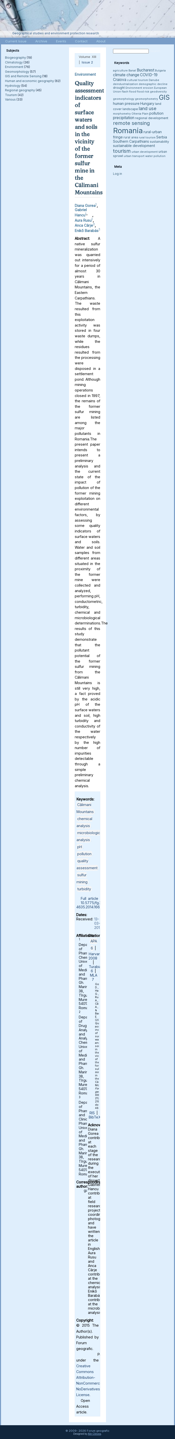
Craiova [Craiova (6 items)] (119, 79)
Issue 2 (87, 62)
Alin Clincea (94, 1433)
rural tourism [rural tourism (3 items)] (147, 137)
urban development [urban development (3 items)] (145, 151)
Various (10, 99)
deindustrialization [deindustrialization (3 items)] (125, 84)
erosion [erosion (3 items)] (148, 88)
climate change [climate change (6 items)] (126, 74)
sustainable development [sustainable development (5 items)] (134, 145)
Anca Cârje (84, 225)
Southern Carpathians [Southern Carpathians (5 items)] (131, 141)
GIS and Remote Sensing (23, 76)
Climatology (14, 62)
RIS (92, 1113)
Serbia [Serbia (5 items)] (161, 137)
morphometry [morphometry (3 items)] (122, 113)
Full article (89, 898)
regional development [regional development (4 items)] (151, 118)
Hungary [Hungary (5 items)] (147, 103)
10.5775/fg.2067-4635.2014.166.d (93, 905)
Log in (117, 174)
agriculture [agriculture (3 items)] (120, 70)
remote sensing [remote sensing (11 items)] (131, 123)
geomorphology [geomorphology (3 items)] (123, 99)
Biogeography (15, 57)
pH (79, 847)
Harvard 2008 (95, 956)
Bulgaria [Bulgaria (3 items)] (160, 70)
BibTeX (95, 1117)
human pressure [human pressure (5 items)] (126, 103)
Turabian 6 (96, 969)
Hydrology (12, 86)
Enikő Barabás (86, 230)
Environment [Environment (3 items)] (134, 88)
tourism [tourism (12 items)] (122, 151)
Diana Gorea (85, 205)
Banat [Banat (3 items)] (132, 70)
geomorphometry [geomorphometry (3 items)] (146, 99)
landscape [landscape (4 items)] (130, 109)
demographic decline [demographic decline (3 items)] (153, 84)
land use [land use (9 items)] (147, 108)
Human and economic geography (29, 81)
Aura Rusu (83, 220)
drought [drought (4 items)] (119, 88)
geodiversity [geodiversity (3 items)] (158, 91)
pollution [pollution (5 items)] (156, 113)
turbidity (84, 889)
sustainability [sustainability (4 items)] (159, 141)
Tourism (11, 95)
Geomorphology (17, 71)
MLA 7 (93, 977)
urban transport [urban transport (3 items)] (134, 156)
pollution (84, 854)
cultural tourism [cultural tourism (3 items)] (137, 80)
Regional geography (20, 90)
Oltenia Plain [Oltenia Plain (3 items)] (140, 113)
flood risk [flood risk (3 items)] (143, 91)
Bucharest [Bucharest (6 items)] (145, 70)
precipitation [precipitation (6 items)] (123, 117)
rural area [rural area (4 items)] (131, 137)
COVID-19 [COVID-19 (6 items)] (149, 74)
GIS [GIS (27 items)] (164, 97)
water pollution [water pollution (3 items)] (155, 156)
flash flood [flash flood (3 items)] (129, 91)
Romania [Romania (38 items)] (128, 130)
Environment (14, 67)
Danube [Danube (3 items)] (154, 80)
